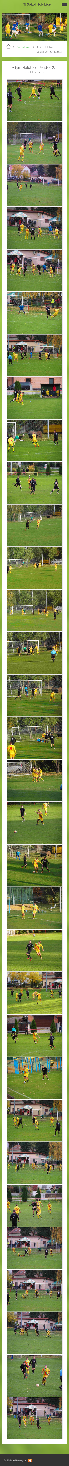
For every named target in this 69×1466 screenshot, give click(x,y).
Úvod (8, 46)
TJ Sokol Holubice (37, 4)
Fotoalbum (23, 47)
